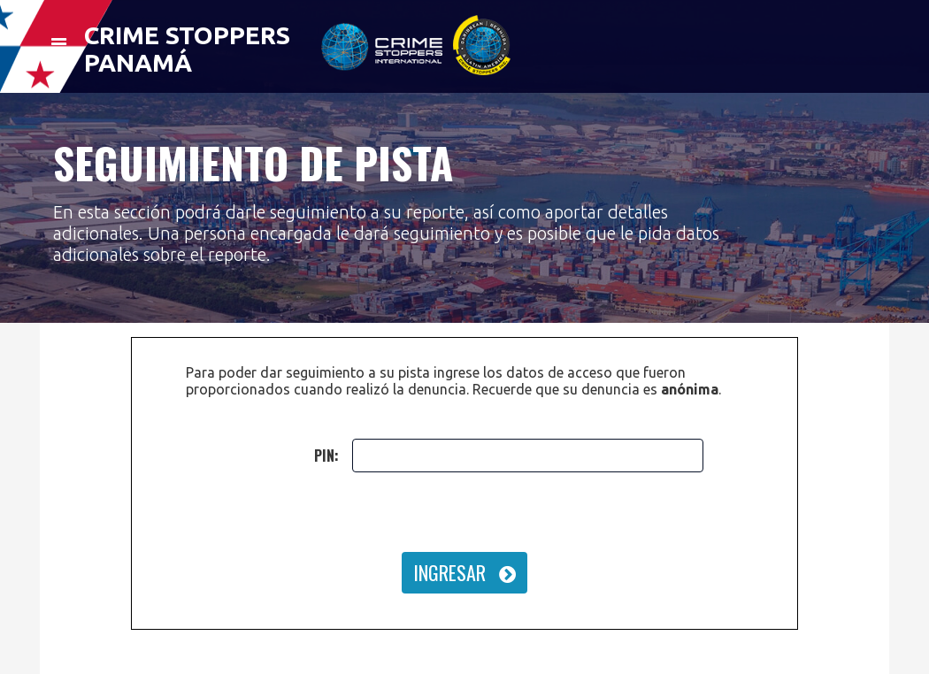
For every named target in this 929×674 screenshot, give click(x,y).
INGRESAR (464, 572)
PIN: (326, 455)
